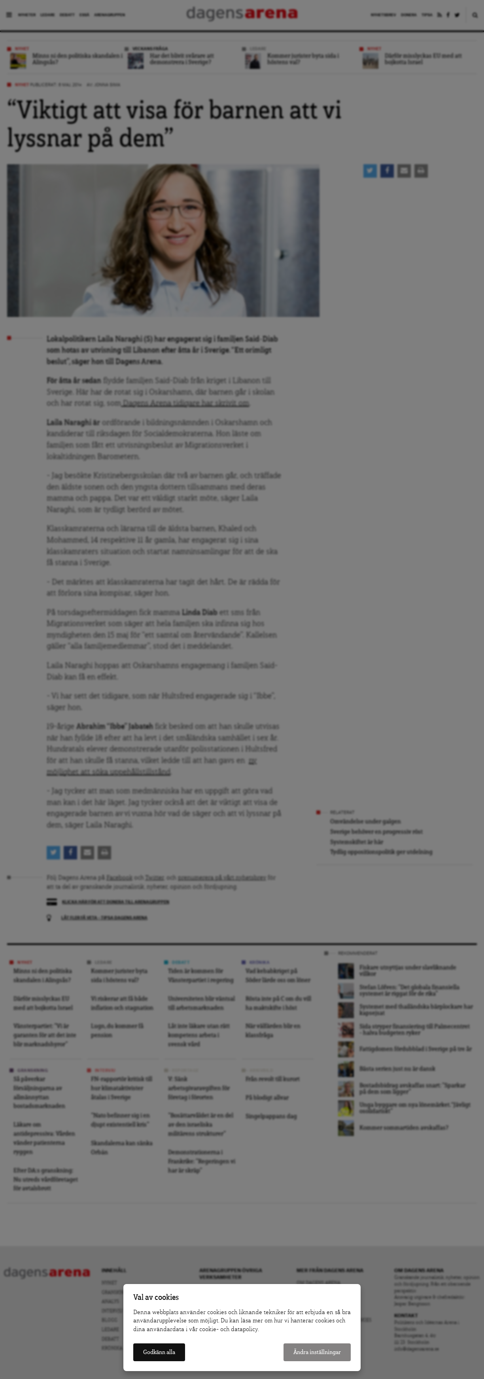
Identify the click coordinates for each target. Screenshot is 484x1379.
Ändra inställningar (317, 1352)
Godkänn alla (159, 1352)
